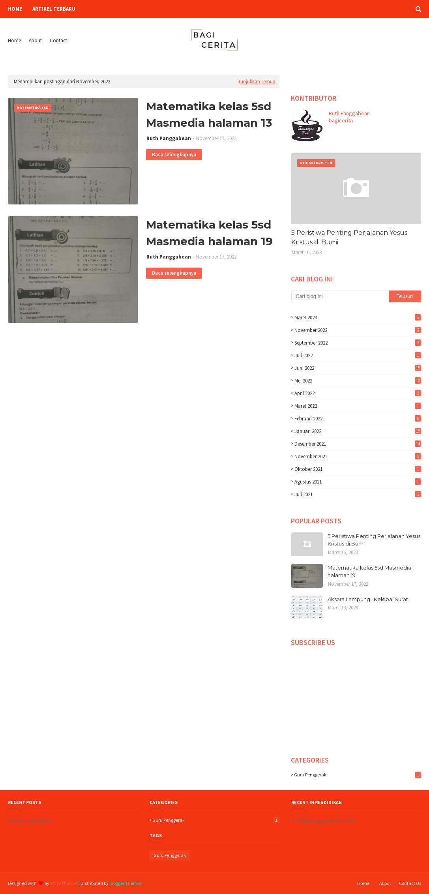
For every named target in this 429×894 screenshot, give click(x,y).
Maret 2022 (357, 406)
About (35, 40)
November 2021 (357, 456)
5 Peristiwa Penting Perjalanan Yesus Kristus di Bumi (349, 237)
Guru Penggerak (357, 775)
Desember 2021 (357, 443)
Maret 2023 (357, 317)
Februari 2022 (357, 418)
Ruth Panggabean (168, 138)
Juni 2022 (357, 368)
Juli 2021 (357, 494)
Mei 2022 (357, 380)
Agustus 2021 (357, 481)
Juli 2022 (357, 355)
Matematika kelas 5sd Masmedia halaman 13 (209, 114)
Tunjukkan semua (256, 81)
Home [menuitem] (15, 9)
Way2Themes (64, 883)
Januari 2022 (357, 431)
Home (14, 40)
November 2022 (357, 330)
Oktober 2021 (357, 469)
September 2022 (357, 342)
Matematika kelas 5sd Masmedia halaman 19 (209, 233)
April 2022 (357, 393)
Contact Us (410, 883)
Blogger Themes (125, 883)
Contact (58, 40)
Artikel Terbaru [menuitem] (53, 9)
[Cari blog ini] (340, 296)
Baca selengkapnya (174, 154)
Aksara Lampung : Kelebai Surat (368, 599)
